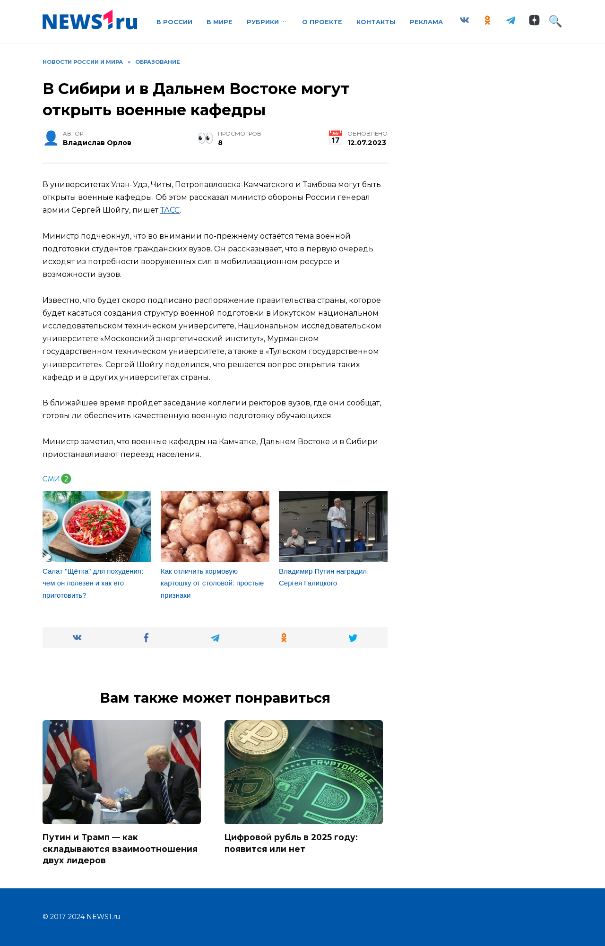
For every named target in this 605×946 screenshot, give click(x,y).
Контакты (376, 22)
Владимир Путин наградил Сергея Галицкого (323, 577)
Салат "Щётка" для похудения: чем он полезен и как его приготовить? (93, 583)
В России (174, 22)
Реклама (426, 22)
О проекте (322, 22)
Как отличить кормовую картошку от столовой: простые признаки (212, 583)
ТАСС (170, 210)
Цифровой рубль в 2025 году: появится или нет (292, 843)
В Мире (220, 22)
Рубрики (263, 22)
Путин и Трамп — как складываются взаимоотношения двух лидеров (121, 848)
